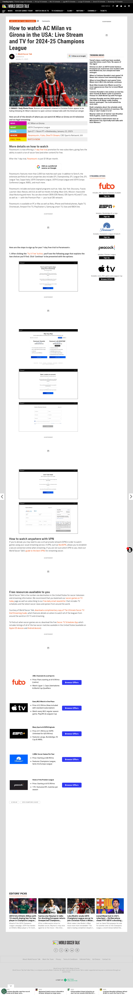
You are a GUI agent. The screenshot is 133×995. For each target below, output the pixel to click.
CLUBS (70, 10)
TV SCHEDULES (58, 10)
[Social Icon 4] (77, 959)
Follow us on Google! (79, 56)
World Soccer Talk (25, 54)
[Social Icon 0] (56, 959)
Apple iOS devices (16, 628)
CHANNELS (93, 10)
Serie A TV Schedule (99, 2)
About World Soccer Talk (31, 967)
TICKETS (103, 10)
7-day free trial (41, 149)
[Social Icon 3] (72, 959)
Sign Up (107, 196)
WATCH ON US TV (42, 10)
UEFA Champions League (30, 802)
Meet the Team (48, 967)
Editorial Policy (85, 967)
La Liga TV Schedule (84, 2)
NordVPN (62, 544)
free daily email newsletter (54, 601)
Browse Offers (71, 682)
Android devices (34, 628)
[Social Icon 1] (61, 959)
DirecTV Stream (53, 135)
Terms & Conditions (70, 967)
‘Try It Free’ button (35, 253)
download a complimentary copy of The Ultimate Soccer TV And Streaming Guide (46, 612)
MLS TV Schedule (55, 2)
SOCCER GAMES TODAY (24, 10)
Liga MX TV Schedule (69, 2)
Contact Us (106, 967)
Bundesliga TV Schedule (115, 2)
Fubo (42, 135)
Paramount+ (33, 135)
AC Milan (14, 802)
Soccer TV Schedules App (67, 622)
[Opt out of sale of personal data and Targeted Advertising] (4, 991)
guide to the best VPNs (35, 550)
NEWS (10, 10)
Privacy (58, 967)
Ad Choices (96, 967)
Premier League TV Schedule (23, 2)
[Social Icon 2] (67, 959)
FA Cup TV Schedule (41, 2)
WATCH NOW (34, 139)
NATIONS (80, 10)
